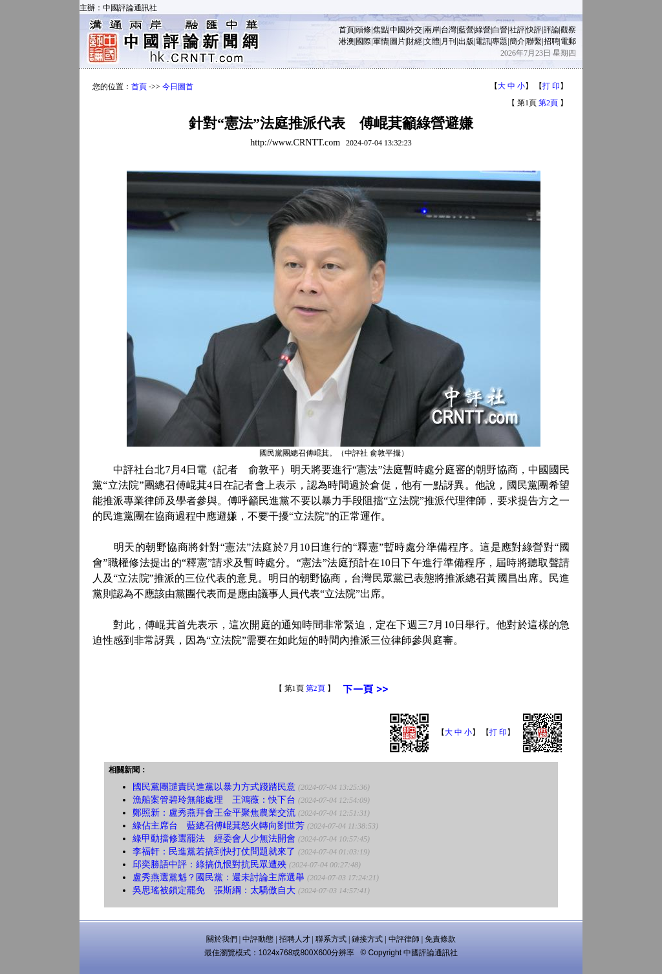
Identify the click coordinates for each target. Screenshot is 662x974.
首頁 (346, 29)
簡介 (517, 41)
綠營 (483, 29)
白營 (499, 29)
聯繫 (534, 41)
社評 (517, 29)
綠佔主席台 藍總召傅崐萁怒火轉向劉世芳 (218, 826)
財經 (414, 41)
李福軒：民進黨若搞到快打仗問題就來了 (214, 851)
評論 (551, 29)
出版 (466, 41)
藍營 (466, 29)
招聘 (551, 41)
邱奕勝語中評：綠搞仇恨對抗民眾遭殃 (209, 864)
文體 (432, 41)
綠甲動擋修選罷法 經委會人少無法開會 (214, 838)
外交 (414, 29)
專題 (499, 41)
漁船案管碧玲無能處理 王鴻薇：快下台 (214, 800)
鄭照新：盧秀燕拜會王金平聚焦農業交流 (214, 813)
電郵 (568, 41)
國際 (363, 41)
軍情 (381, 41)
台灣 (448, 29)
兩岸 (432, 29)
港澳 (346, 41)
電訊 (483, 41)
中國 (397, 29)
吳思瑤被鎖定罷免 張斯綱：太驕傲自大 (214, 890)
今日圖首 (177, 86)
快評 (534, 29)
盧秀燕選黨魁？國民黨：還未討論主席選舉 (218, 877)
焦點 (381, 29)
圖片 (397, 41)
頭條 (363, 29)
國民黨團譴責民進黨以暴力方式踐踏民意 (214, 787)
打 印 (551, 85)
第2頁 (548, 102)
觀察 (568, 29)
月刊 (448, 41)
